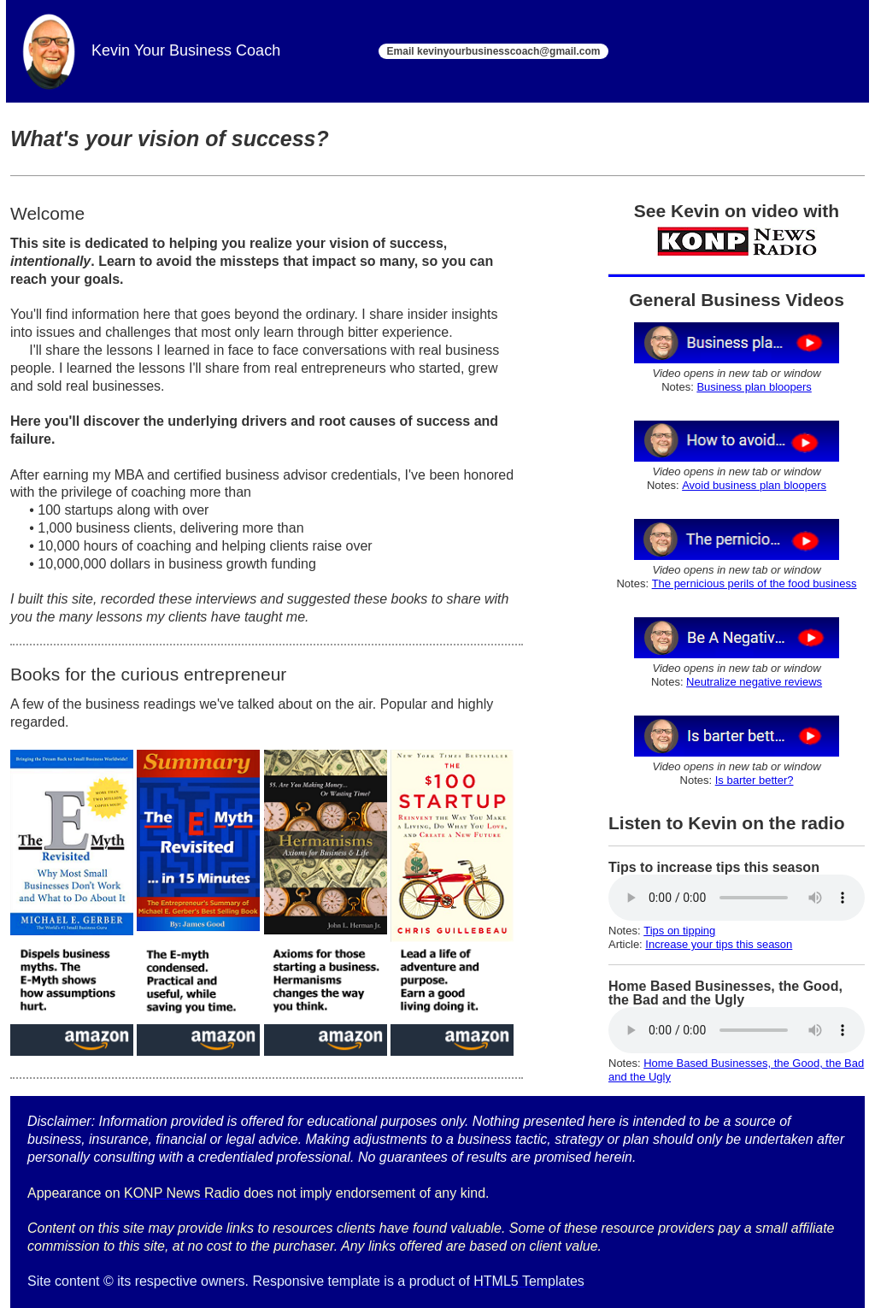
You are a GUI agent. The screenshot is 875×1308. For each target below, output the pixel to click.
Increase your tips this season (718, 944)
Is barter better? (754, 780)
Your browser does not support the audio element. (736, 898)
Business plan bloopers (753, 386)
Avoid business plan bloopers (754, 485)
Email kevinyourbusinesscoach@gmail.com (494, 51)
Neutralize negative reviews (754, 681)
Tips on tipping (679, 930)
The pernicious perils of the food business (754, 583)
